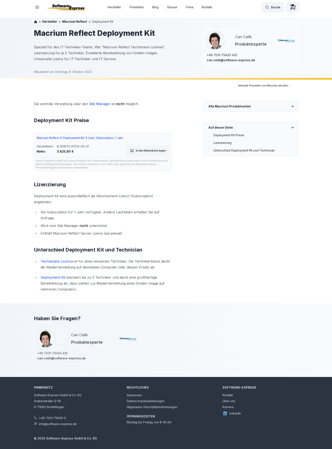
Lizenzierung (222, 143)
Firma (189, 7)
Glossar (172, 7)
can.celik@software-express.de (231, 60)
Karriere (228, 407)
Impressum (134, 395)
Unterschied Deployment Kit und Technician (244, 150)
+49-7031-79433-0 (52, 418)
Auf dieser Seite (220, 127)
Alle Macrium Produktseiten (229, 106)
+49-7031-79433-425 (222, 55)
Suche (273, 7)
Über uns (229, 401)
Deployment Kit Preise (228, 135)
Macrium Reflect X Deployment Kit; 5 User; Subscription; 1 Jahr (80, 138)
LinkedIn (232, 413)
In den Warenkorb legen (148, 151)
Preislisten (137, 7)
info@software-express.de (58, 424)
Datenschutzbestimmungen (146, 401)
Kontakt (207, 7)
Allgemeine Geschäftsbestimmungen (152, 407)
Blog (155, 7)
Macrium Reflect (74, 21)
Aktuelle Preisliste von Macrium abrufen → (264, 85)
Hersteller (114, 7)
